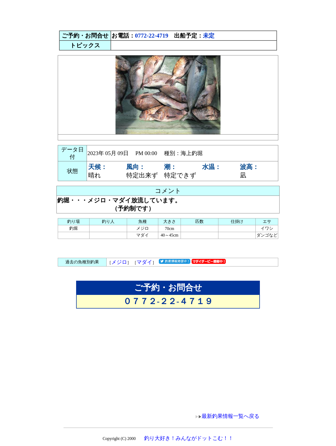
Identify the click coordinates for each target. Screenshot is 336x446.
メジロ (119, 262)
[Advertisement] (168, 14)
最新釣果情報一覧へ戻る (223, 416)
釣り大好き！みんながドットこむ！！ (188, 438)
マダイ (144, 262)
